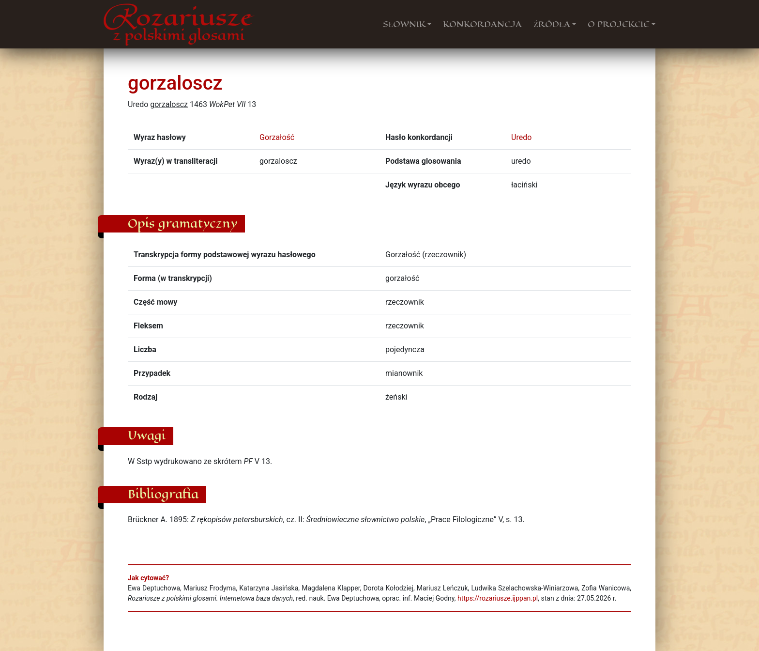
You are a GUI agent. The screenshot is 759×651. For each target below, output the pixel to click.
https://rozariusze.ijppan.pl (497, 598)
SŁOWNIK (404, 24)
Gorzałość (276, 137)
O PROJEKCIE (619, 24)
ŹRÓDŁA (551, 24)
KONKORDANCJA (482, 24)
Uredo (521, 137)
